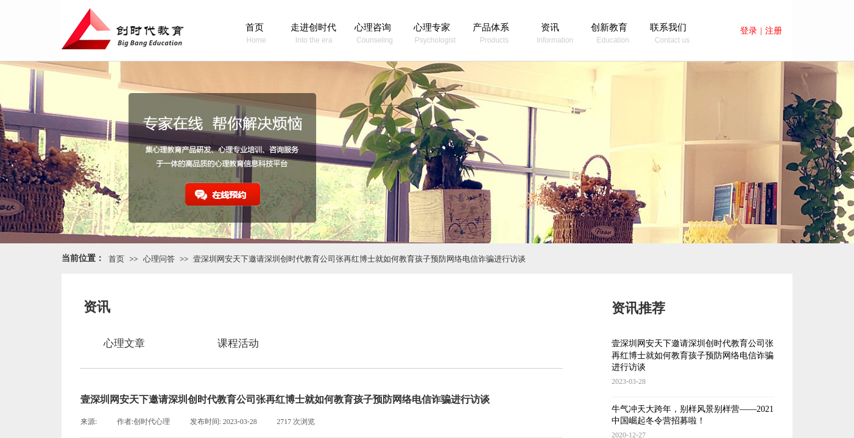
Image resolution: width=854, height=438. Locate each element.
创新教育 (609, 27)
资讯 (550, 27)
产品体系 (491, 27)
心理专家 (432, 27)
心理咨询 (373, 27)
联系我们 (668, 27)
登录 (748, 30)
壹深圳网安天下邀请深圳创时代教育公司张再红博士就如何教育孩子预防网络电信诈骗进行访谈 (359, 258)
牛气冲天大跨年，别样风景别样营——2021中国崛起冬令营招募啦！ (693, 415)
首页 (254, 27)
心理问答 (159, 258)
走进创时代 (313, 27)
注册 (773, 30)
